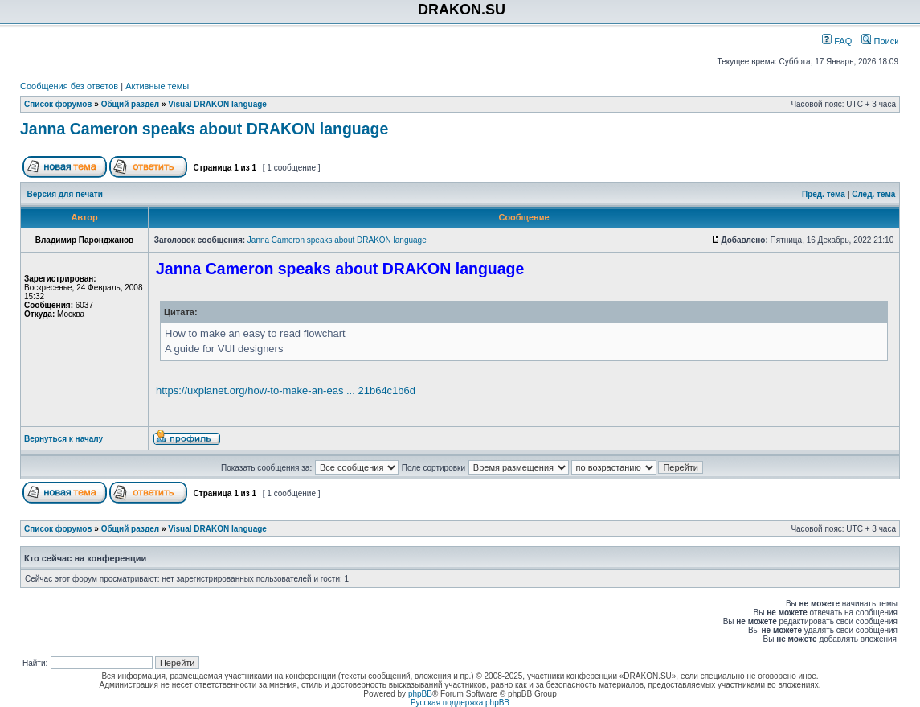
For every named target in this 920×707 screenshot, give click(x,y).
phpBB (420, 693)
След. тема (873, 194)
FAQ (837, 41)
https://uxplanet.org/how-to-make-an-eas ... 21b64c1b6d (285, 390)
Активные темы (157, 86)
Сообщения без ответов (69, 86)
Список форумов (58, 104)
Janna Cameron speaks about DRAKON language (204, 129)
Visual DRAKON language (217, 104)
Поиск (879, 41)
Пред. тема (823, 194)
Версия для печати (65, 194)
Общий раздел (130, 104)
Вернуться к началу (63, 438)
